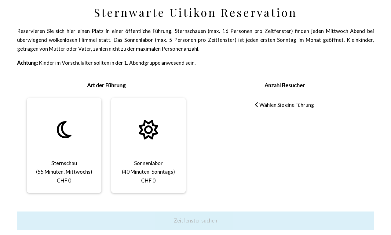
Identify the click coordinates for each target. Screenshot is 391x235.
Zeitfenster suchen (195, 220)
